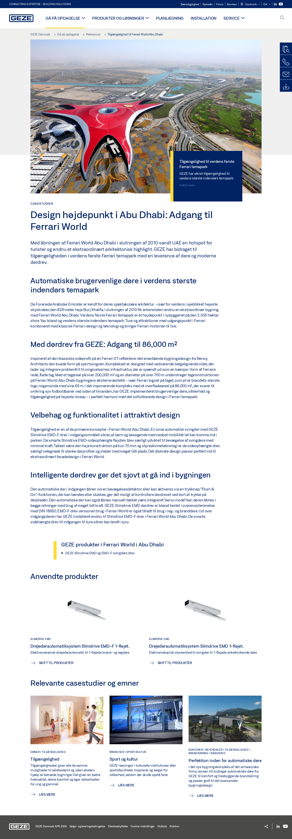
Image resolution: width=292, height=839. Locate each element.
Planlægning (170, 18)
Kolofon (174, 826)
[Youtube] (281, 4)
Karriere (232, 4)
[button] (250, 4)
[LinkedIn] (275, 4)
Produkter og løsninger (118, 18)
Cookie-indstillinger (143, 826)
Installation (203, 18)
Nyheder (208, 4)
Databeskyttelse (118, 826)
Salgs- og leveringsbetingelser (87, 826)
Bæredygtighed (190, 4)
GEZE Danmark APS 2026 (51, 826)
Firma (219, 4)
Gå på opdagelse (63, 18)
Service (231, 18)
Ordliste (162, 826)
